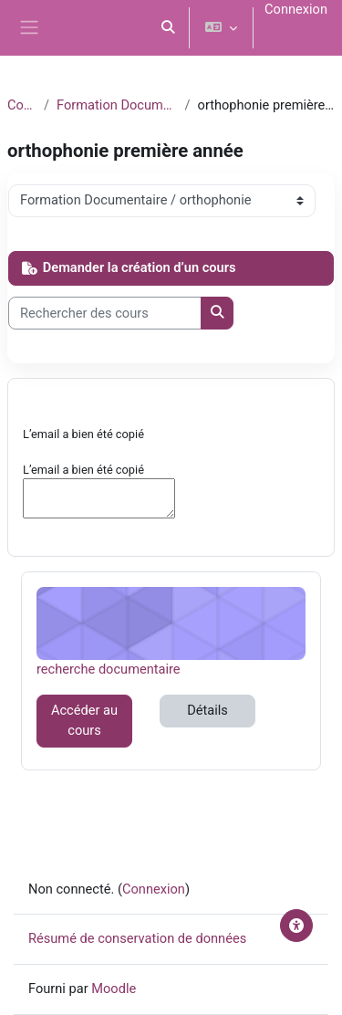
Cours (21, 105)
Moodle (113, 988)
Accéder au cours (84, 720)
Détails (207, 710)
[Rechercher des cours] (105, 313)
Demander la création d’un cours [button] (128, 267)
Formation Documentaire (117, 105)
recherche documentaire (108, 668)
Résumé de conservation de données (137, 938)
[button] (168, 28)
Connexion (295, 9)
